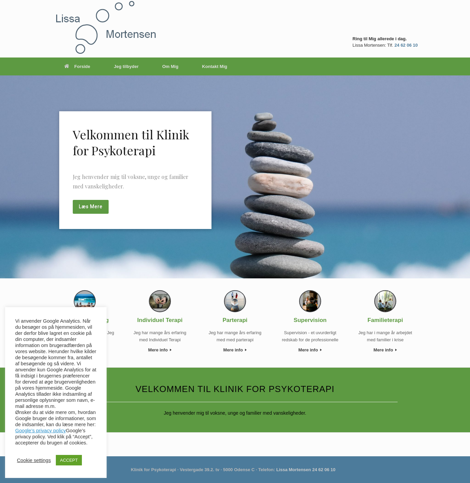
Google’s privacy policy (40, 430)
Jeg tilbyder (126, 66)
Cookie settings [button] (34, 460)
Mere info (160, 349)
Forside (77, 66)
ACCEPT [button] (69, 460)
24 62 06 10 (406, 45)
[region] (235, 176)
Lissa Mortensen (293, 469)
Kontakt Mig (214, 66)
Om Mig (170, 66)
